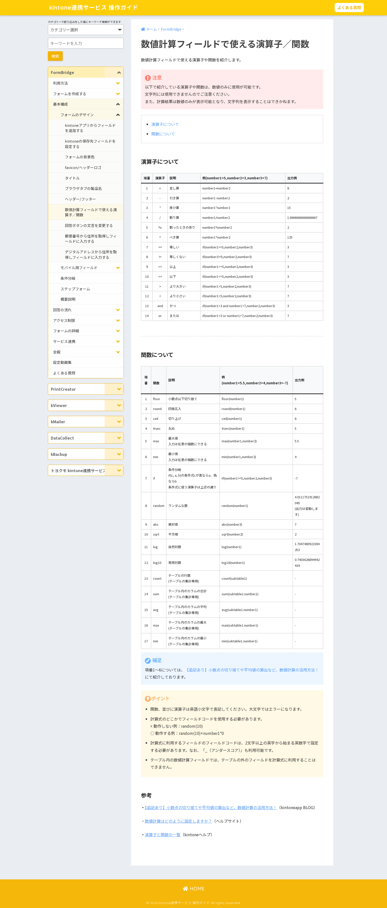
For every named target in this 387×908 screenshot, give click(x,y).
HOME (194, 889)
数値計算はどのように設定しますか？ (178, 821)
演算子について (165, 124)
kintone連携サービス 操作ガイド (93, 7)
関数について (163, 134)
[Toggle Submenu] (114, 72)
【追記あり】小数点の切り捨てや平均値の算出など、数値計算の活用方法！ (252, 670)
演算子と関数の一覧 (162, 834)
